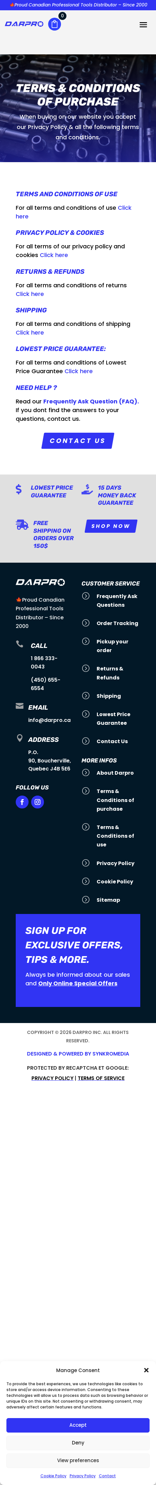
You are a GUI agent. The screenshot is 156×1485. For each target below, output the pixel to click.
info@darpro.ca (49, 720)
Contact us (78, 440)
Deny (78, 1442)
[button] (146, 1370)
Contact (107, 1476)
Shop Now (111, 526)
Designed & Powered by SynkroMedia (78, 1053)
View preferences (78, 1460)
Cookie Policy (53, 1476)
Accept (78, 1425)
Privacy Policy (83, 1476)
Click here (54, 255)
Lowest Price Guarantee (52, 491)
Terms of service (101, 1078)
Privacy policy (52, 1078)
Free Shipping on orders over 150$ (53, 534)
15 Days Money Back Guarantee (117, 495)
